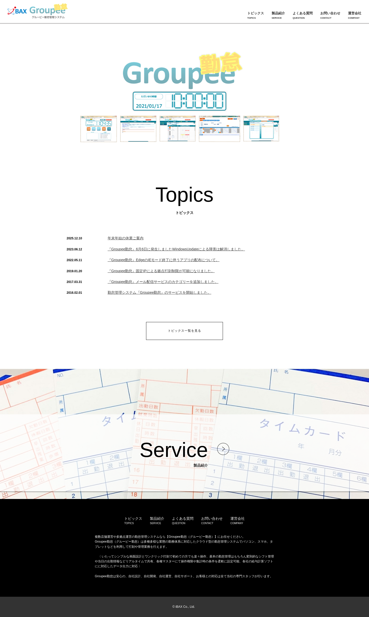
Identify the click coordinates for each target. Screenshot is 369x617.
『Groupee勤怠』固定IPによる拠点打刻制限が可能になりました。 (161, 271)
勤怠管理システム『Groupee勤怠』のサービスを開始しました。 (159, 292)
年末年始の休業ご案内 (126, 238)
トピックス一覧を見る (184, 330)
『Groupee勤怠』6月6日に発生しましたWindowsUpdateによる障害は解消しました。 (176, 249)
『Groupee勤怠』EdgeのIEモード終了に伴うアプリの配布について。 (163, 260)
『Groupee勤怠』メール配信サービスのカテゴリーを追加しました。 (163, 282)
